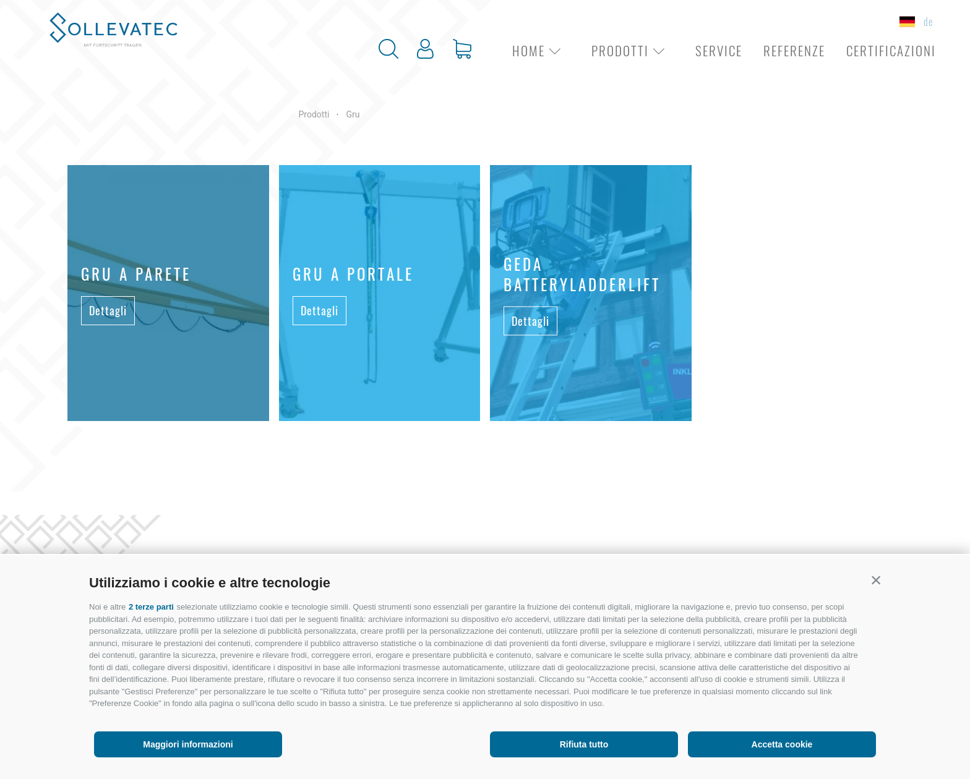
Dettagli (108, 310)
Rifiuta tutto (584, 744)
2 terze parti (151, 606)
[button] (876, 580)
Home (541, 50)
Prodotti (632, 50)
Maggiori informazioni (188, 744)
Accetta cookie (782, 744)
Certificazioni (891, 50)
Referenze (794, 50)
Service (718, 50)
